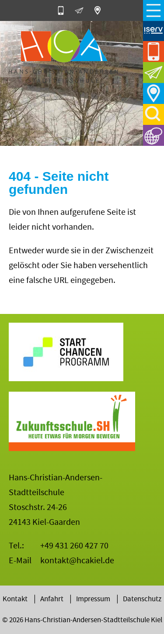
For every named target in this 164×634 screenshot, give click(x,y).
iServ (153, 30)
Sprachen (153, 135)
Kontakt (15, 598)
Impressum (93, 598)
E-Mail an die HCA (82, 10)
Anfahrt (153, 93)
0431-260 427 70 (63, 10)
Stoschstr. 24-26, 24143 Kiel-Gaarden (100, 10)
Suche (153, 114)
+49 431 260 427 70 (74, 545)
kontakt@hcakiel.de (77, 560)
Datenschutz (142, 598)
